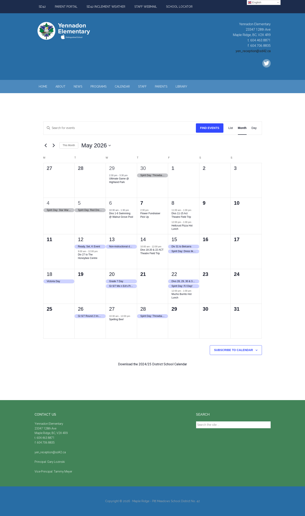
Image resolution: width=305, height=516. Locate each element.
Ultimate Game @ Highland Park (119, 180)
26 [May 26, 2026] (80, 309)
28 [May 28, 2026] (143, 309)
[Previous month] (45, 145)
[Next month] (53, 145)
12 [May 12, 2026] (80, 239)
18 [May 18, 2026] (49, 274)
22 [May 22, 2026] (174, 274)
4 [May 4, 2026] (48, 203)
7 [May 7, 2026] (141, 203)
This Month (69, 145)
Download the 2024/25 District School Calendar (152, 364)
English (254, 2)
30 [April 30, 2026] (143, 168)
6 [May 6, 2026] (110, 203)
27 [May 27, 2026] (112, 309)
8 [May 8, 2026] (172, 203)
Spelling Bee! (116, 319)
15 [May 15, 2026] (174, 239)
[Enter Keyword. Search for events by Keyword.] (119, 128)
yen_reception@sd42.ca (253, 51)
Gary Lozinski (56, 461)
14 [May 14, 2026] (143, 239)
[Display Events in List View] (230, 128)
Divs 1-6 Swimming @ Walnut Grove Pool (121, 215)
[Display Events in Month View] (242, 128)
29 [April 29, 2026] (112, 168)
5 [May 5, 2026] (79, 203)
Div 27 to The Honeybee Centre (87, 256)
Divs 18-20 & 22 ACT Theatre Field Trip (152, 251)
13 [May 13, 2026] (112, 239)
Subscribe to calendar (233, 350)
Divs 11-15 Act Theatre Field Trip (181, 215)
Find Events (209, 128)
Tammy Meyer (63, 471)
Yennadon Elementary (74, 31)
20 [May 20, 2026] (112, 274)
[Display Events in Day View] (254, 128)
